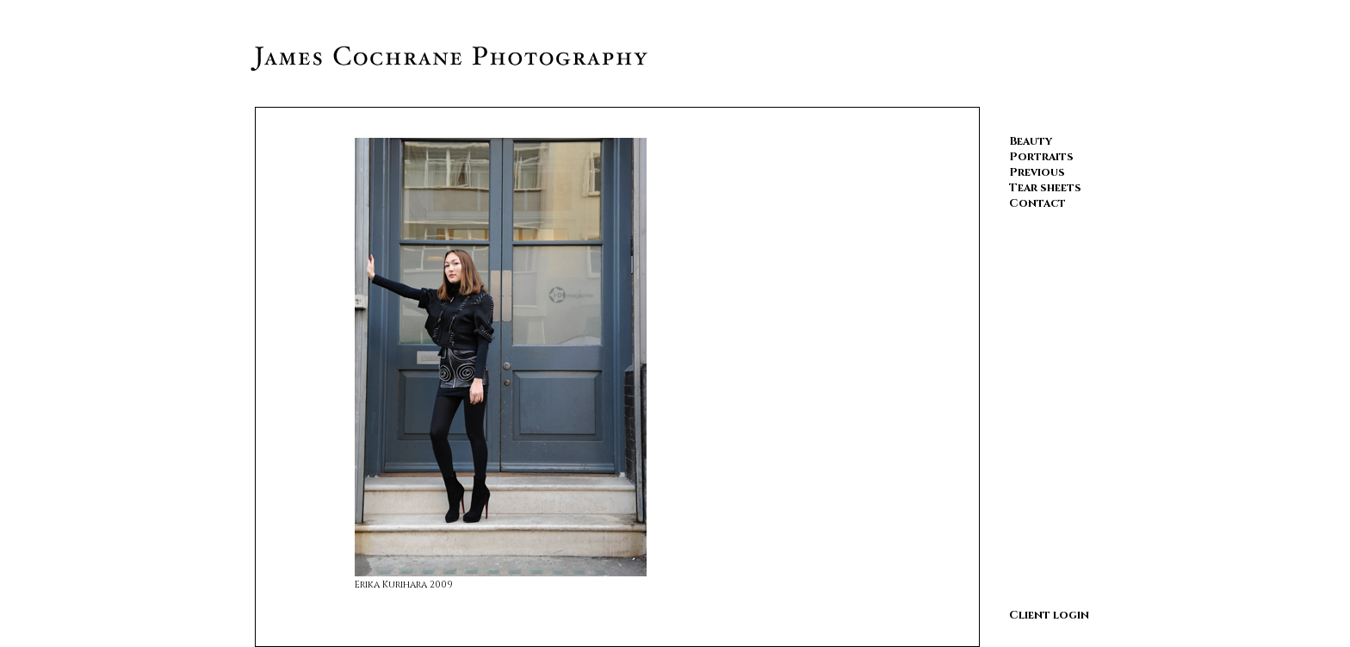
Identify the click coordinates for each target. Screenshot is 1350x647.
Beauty (1030, 141)
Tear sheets (1045, 188)
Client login (1049, 615)
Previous (1037, 172)
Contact (1037, 203)
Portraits (1041, 157)
